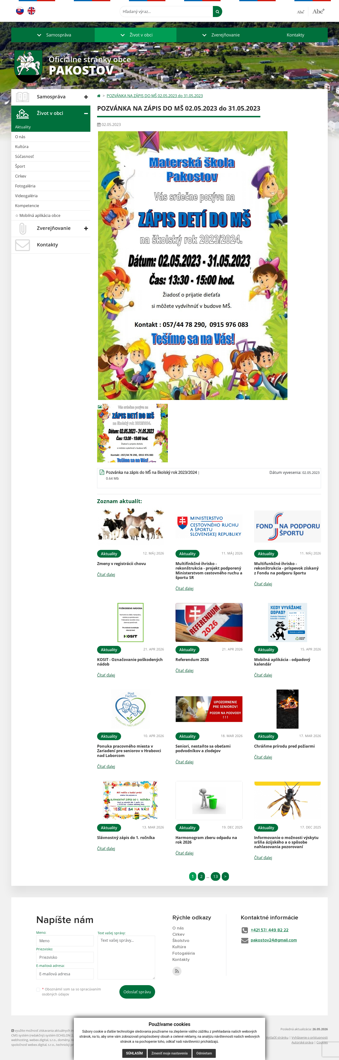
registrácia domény (84, 1040)
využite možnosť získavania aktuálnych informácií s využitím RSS (58, 1030)
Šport (20, 166)
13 (215, 876)
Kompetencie (27, 205)
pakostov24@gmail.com (275, 940)
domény (64, 1040)
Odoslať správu (137, 991)
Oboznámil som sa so (71, 991)
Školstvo (180, 941)
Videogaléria (26, 195)
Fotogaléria (25, 186)
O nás (20, 136)
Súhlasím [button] (134, 1053)
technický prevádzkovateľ (74, 1044)
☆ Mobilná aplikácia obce (37, 215)
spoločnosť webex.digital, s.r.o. (33, 1044)
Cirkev (20, 176)
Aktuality (23, 127)
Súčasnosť (24, 156)
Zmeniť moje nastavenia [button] (170, 1053)
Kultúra (22, 146)
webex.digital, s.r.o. (42, 1040)
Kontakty (295, 35)
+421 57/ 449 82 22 (271, 930)
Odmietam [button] (204, 1053)
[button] (53, 35)
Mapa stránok (84, 1035)
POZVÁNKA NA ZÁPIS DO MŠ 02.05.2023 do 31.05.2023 (155, 95)
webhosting (19, 1040)
